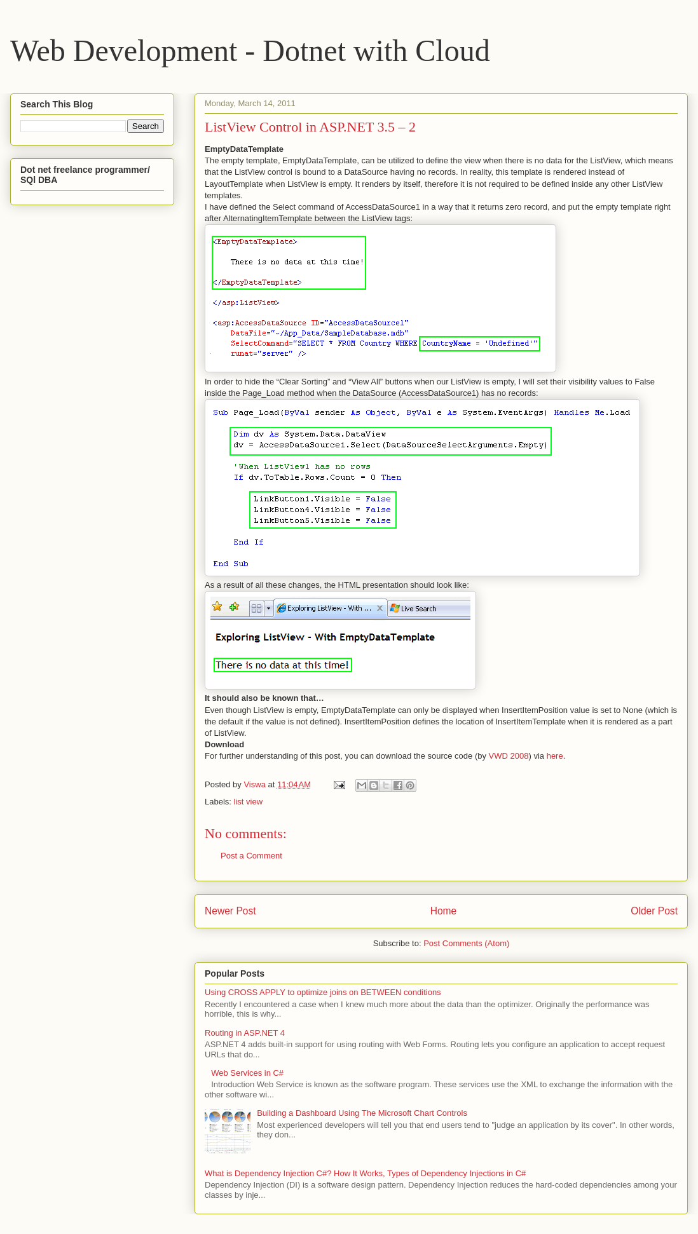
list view (248, 801)
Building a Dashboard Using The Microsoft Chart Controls (362, 1113)
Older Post (654, 910)
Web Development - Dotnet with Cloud (250, 50)
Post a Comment (251, 855)
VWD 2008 (509, 756)
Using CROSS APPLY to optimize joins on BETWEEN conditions (323, 992)
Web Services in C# (247, 1073)
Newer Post (230, 910)
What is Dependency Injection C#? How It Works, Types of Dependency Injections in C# (365, 1173)
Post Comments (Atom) (466, 943)
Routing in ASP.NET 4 (245, 1033)
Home (443, 910)
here (555, 756)
